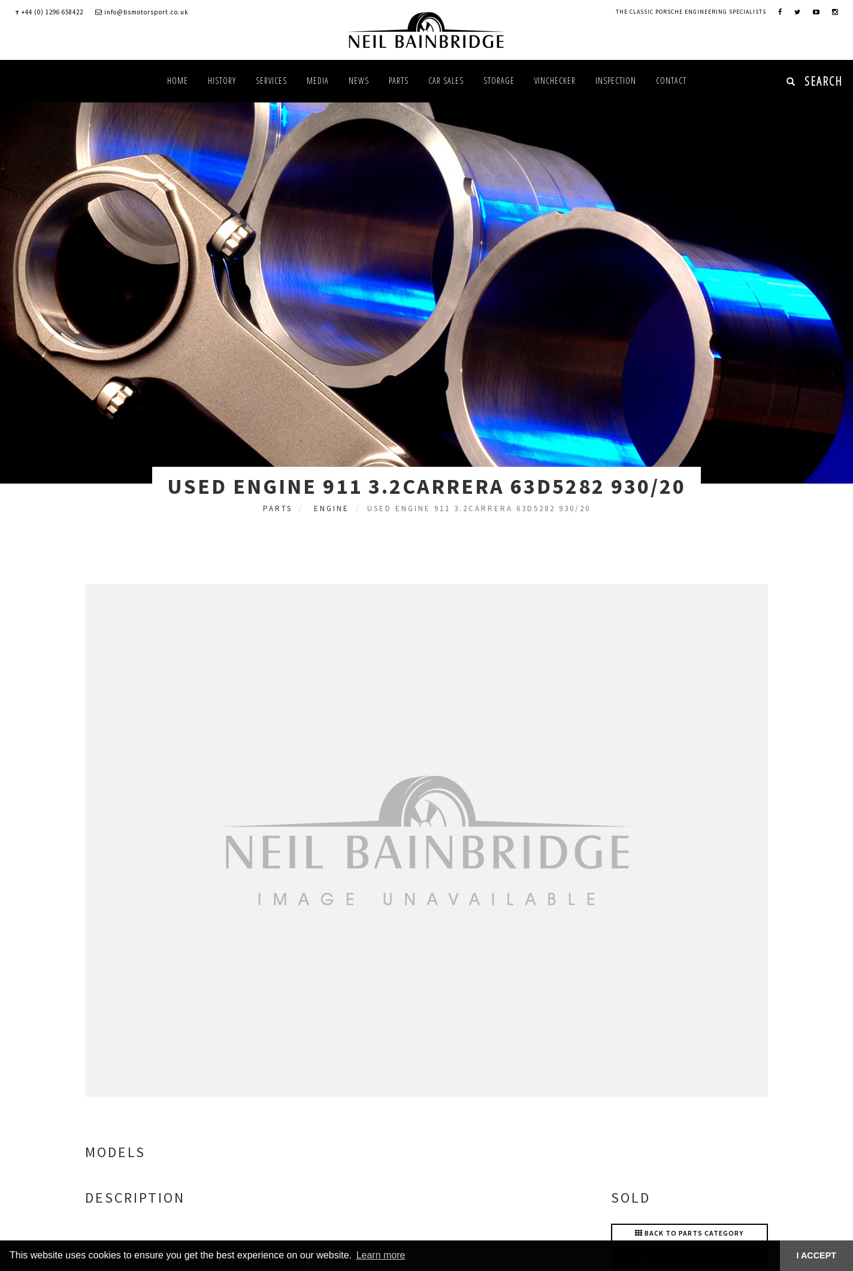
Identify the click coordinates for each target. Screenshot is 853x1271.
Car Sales (446, 80)
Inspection (615, 80)
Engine (331, 508)
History (222, 80)
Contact (671, 80)
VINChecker (555, 80)
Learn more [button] (381, 1255)
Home (177, 80)
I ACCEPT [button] (816, 1255)
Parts (399, 80)
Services (271, 80)
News (359, 80)
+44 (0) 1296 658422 (52, 12)
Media (318, 80)
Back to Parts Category (689, 1232)
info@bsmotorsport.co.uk (142, 12)
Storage (499, 80)
